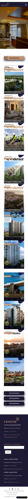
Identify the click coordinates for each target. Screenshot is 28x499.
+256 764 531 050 (12, 478)
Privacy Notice (12, 494)
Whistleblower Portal (10, 437)
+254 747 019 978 (12, 465)
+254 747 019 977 (12, 431)
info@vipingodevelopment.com (15, 469)
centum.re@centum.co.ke (13, 434)
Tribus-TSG (15, 492)
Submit (8, 452)
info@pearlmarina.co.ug (13, 482)
